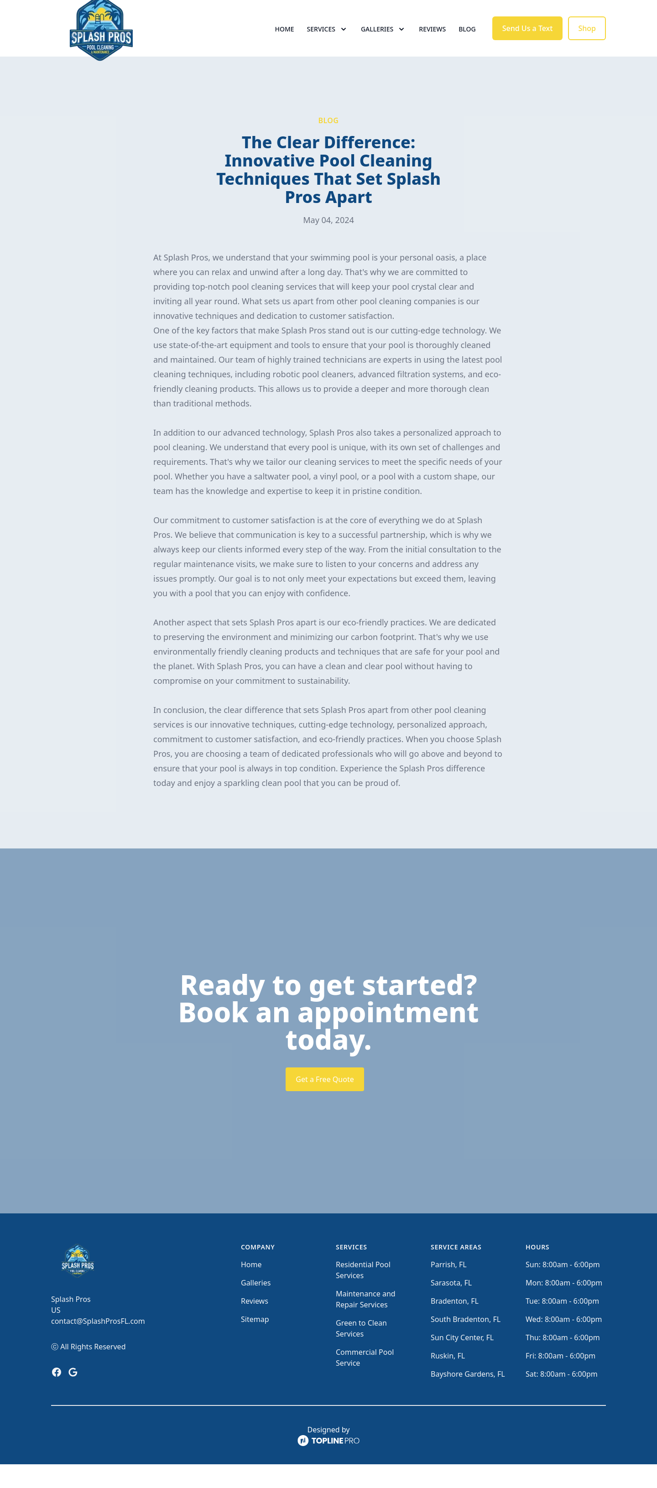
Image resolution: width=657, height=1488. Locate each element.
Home (284, 40)
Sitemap (255, 1343)
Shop (587, 40)
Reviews (432, 40)
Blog (467, 40)
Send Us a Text (527, 40)
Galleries (256, 1306)
